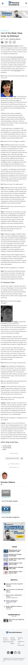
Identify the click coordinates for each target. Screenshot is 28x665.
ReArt (4, 449)
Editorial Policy (6, 641)
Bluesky (16, 652)
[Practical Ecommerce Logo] (14, 3)
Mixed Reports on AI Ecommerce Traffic (12, 551)
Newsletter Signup (13, 640)
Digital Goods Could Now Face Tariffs (13, 568)
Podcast (12, 643)
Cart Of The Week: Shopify (9, 501)
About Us (5, 638)
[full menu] (2, 4)
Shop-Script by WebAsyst (17, 57)
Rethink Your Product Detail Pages (13, 555)
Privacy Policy (21, 645)
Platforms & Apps (5, 30)
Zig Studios (17, 70)
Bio (1, 484)
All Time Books (7, 447)
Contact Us (5, 639)
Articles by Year (20, 638)
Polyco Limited (7, 446)
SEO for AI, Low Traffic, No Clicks (14, 620)
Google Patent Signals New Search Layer (14, 559)
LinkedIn (9, 652)
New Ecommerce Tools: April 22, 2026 (13, 572)
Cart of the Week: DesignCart (10, 517)
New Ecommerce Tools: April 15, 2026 (13, 564)
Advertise (12, 638)
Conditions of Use (21, 642)
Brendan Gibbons (15, 39)
